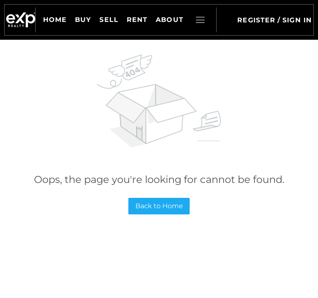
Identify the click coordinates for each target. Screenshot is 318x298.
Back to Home (159, 206)
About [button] (169, 20)
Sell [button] (108, 20)
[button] (20, 19)
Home (55, 20)
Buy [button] (83, 20)
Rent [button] (137, 20)
